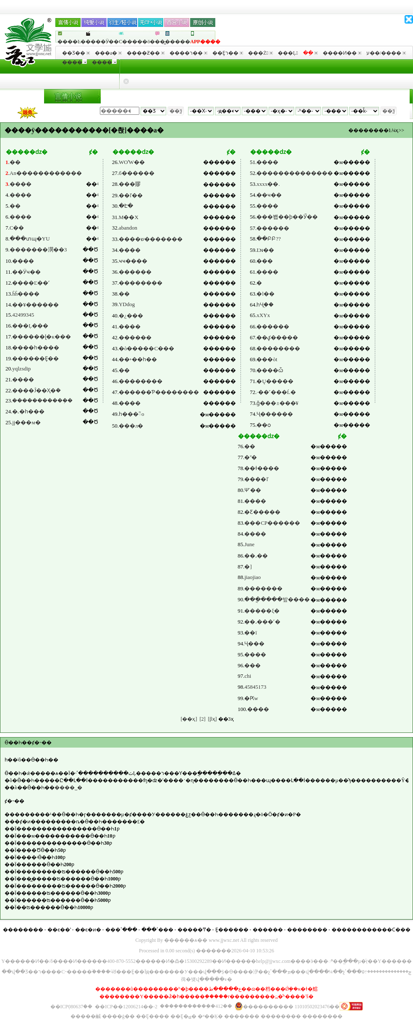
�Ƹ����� (262, 512)
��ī (250, 632)
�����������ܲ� (42, 400)
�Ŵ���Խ (157, 97)
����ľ (256, 479)
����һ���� (35, 347)
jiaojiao (252, 577)
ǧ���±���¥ (277, 403)
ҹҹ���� (133, 261)
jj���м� (26, 422)
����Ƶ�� (146, 53)
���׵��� (272, 326)
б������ (136, 173)
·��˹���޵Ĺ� (275, 392)
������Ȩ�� (35, 358)
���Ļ (288, 53)
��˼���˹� (262, 622)
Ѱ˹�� (252, 490)
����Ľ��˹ (31, 283)
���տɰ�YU (30, 238)
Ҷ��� (254, 643)
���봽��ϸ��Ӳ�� (287, 217)
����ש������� (151, 239)
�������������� (294, 173)
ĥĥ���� (25, 294)
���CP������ (272, 523)
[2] (202, 719)
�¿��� (131, 315)
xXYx (263, 315)
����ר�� (188, 53)
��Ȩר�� (227, 53)
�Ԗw (251, 698)
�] (247, 566)
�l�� (265, 294)
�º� (250, 457)
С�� (17, 228)
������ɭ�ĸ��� (41, 336)
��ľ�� (131, 195)
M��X (129, 217)
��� (393, 97)
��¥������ (35, 304)
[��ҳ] (188, 719)
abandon (128, 228)
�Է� (126, 206)
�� (15, 162)
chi (247, 676)
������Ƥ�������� (159, 392)
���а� (108, 53)
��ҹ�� (269, 195)
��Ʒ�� (76, 53)
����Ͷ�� (342, 53)
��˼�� (256, 555)
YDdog (127, 304)
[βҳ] (212, 719)
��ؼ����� (277, 337)
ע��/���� (386, 53)
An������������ (46, 173)
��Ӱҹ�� (26, 272)
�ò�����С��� (146, 348)
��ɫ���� (261, 468)
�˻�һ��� (28, 411)
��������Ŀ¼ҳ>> (376, 130)
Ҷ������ (274, 414)
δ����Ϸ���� (247, 97)
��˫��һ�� (138, 359)
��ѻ (263, 425)
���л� (131, 426)
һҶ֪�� (265, 304)
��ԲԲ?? (268, 238)
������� (197, 97)
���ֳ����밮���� (277, 599)
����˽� (68, 787)
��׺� (252, 665)
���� (74, 62)
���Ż (260, 53)
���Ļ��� (30, 325)
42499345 (23, 315)
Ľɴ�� (265, 250)
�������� (358, 97)
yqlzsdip (21, 368)
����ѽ (269, 370)
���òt (266, 359)
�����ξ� (262, 611)
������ (135, 272)
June (249, 544)
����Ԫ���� (304, 97)
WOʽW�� (132, 162)
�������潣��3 (38, 249)
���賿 (130, 184)
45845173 (255, 687)
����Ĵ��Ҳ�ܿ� (36, 390)
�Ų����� (274, 381)
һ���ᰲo (131, 414)
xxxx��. (268, 184)
